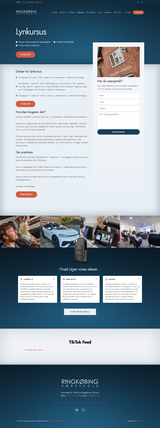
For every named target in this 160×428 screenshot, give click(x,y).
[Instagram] (142, 2)
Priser (100, 12)
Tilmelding (138, 12)
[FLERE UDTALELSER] (80, 312)
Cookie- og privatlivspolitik (55, 421)
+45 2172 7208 (73, 395)
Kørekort (62, 12)
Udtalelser (108, 12)
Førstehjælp (91, 12)
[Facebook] (137, 2)
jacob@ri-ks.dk (38, 2)
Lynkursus (80, 12)
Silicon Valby (139, 421)
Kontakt (128, 12)
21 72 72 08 (25, 2)
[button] (2, 231)
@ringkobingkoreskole (34, 350)
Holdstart (71, 12)
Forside (54, 12)
